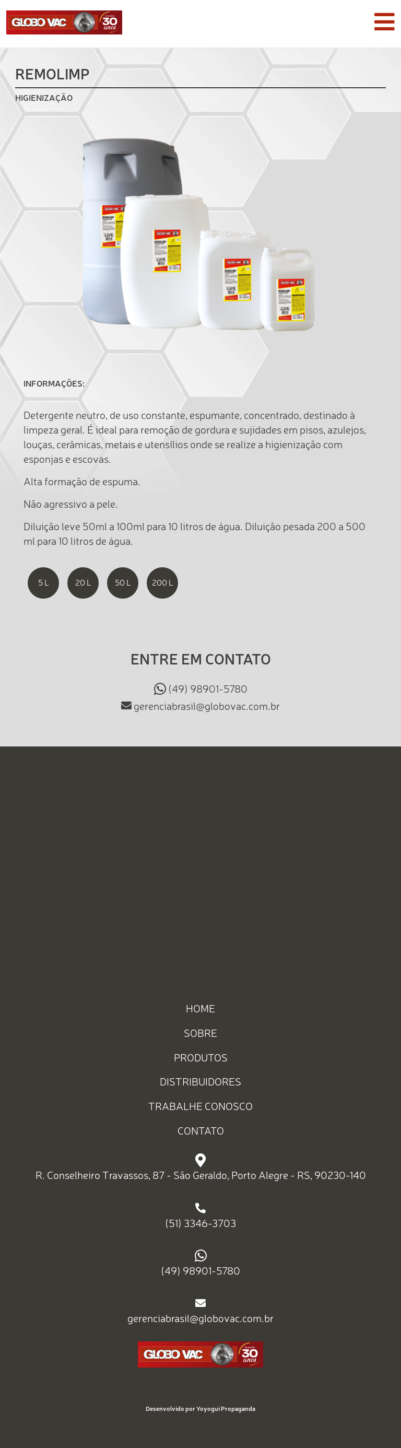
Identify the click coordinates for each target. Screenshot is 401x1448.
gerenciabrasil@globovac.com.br (207, 705)
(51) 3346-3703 (200, 1223)
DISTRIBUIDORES (200, 1081)
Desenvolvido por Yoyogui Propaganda (200, 1408)
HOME (200, 1008)
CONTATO (201, 1130)
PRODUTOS (201, 1057)
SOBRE (200, 1033)
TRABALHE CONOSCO (200, 1106)
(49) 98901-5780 (207, 688)
